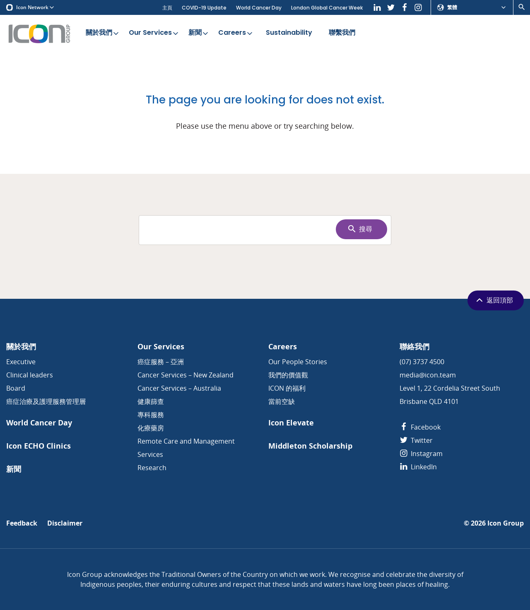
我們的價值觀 (288, 374)
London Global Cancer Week (327, 7)
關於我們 (103, 33)
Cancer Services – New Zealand (185, 374)
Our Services (154, 33)
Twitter (416, 440)
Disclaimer (64, 523)
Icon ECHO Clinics (38, 446)
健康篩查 (150, 401)
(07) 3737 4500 (422, 361)
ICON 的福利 (287, 388)
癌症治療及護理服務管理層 (46, 401)
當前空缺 (281, 401)
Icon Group (505, 523)
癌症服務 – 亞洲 (160, 361)
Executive (21, 361)
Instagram (421, 453)
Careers (236, 33)
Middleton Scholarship (310, 446)
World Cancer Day (259, 7)
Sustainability (289, 33)
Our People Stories (297, 361)
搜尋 (359, 229)
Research (151, 467)
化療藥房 (150, 427)
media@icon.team (428, 374)
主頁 (167, 7)
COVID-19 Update (204, 7)
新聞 (199, 33)
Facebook (420, 427)
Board (15, 388)
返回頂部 (494, 300)
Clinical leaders (29, 374)
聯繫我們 (342, 33)
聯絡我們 (414, 346)
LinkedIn (418, 466)
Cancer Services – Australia (179, 388)
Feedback (21, 523)
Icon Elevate (291, 422)
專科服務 (150, 414)
